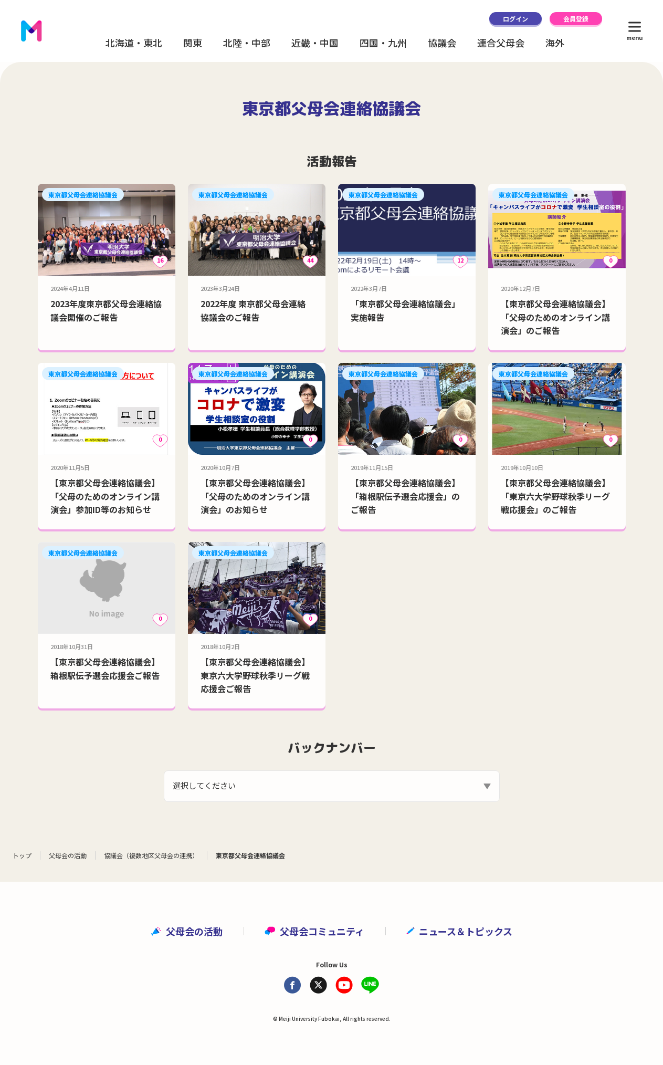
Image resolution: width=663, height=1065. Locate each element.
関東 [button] (192, 42)
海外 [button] (554, 42)
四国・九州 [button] (383, 42)
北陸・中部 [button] (246, 42)
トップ (22, 855)
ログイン (515, 18)
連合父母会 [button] (500, 42)
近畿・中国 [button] (315, 42)
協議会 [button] (442, 42)
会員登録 (575, 18)
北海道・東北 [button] (134, 42)
